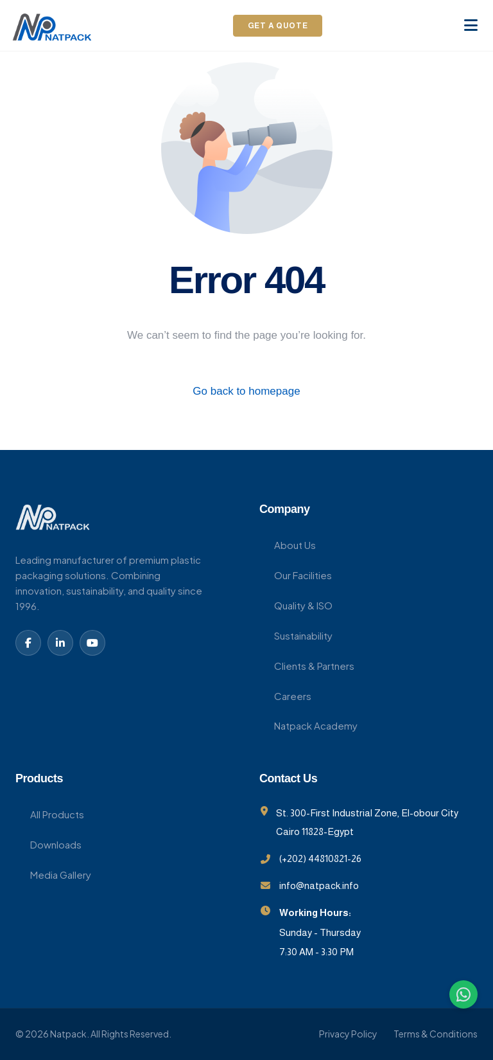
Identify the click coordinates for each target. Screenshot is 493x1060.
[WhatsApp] (463, 994)
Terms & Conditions (436, 1033)
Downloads (48, 844)
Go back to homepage (246, 391)
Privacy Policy (348, 1033)
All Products (49, 814)
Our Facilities (295, 575)
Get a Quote (278, 25)
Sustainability (296, 635)
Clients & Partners (306, 666)
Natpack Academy (308, 725)
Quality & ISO (296, 605)
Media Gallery (53, 874)
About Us (287, 545)
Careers (285, 696)
